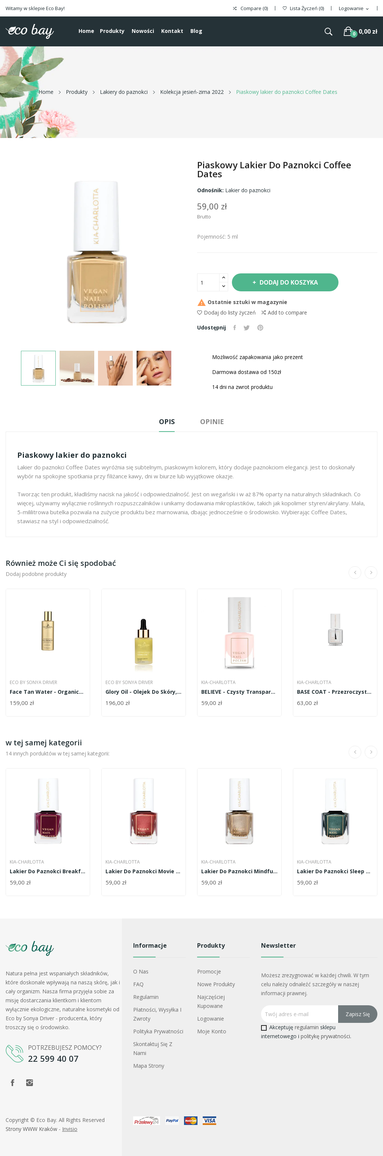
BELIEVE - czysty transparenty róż (239, 692)
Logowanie (210, 1018)
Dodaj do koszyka (288, 282)
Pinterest (260, 327)
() (303, 8)
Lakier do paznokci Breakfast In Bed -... (48, 871)
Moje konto (211, 1031)
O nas (140, 971)
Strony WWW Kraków (31, 1128)
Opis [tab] (167, 421)
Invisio (69, 1128)
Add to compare (284, 313)
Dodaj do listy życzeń (226, 312)
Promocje (209, 971)
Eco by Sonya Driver (33, 682)
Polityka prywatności (158, 1031)
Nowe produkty (216, 984)
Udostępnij (235, 327)
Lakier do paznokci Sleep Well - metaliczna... (335, 871)
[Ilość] (208, 282)
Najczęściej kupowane (211, 1001)
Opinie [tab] (212, 421)
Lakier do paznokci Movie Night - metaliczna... (143, 871)
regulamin (307, 1027)
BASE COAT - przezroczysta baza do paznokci (335, 692)
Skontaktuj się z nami (152, 1048)
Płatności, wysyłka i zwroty (157, 1014)
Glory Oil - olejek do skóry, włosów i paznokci (143, 692)
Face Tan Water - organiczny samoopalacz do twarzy (48, 692)
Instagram (29, 1082)
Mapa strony (148, 1065)
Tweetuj (247, 327)
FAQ (138, 984)
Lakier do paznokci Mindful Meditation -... (239, 871)
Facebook (12, 1082)
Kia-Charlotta (218, 682)
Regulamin (146, 996)
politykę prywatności (325, 1036)
